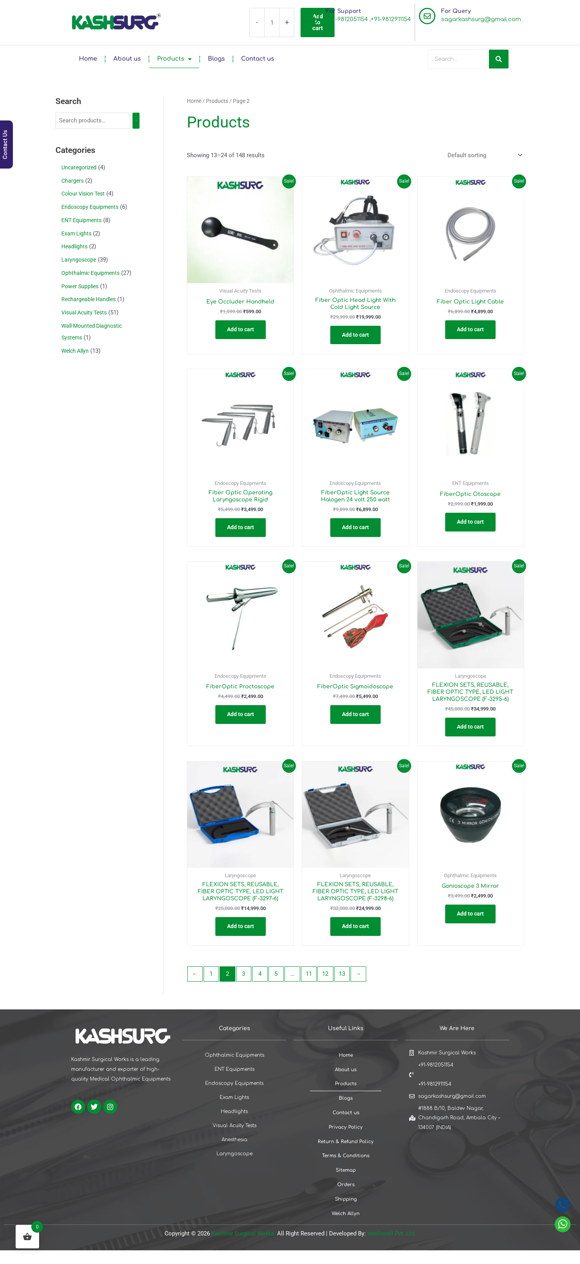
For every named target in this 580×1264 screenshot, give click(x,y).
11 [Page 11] (309, 987)
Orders (345, 1198)
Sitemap (346, 1184)
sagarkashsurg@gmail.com (481, 19)
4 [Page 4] (259, 987)
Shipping (346, 1213)
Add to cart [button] (240, 330)
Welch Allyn (346, 1227)
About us (127, 59)
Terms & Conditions (345, 1169)
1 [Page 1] (211, 987)
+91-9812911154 (391, 19)
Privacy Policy (346, 1141)
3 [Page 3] (243, 987)
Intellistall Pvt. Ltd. (391, 1247)
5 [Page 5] (275, 987)
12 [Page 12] (325, 987)
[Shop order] (483, 155)
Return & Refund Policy (346, 1155)
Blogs (216, 59)
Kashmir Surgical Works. (243, 1247)
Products (174, 59)
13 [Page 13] (342, 987)
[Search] (498, 59)
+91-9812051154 (347, 19)
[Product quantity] (271, 22)
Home (88, 59)
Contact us (257, 59)
